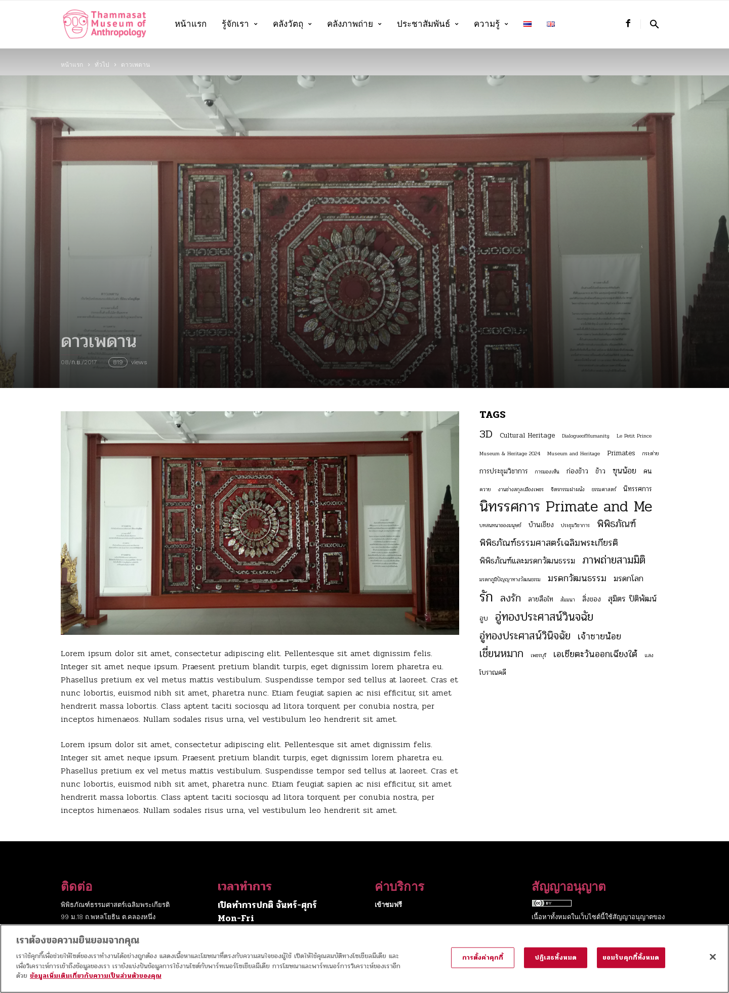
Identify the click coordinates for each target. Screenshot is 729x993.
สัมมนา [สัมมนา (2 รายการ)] (567, 599)
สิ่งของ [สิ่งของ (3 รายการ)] (591, 599)
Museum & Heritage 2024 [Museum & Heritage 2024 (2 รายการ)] (509, 453)
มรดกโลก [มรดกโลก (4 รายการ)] (628, 579)
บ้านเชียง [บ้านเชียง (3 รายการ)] (541, 525)
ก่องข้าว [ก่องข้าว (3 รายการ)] (577, 471)
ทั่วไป (102, 64)
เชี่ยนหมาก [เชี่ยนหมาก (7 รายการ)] (501, 653)
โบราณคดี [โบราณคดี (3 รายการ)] (492, 672)
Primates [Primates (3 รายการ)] (621, 453)
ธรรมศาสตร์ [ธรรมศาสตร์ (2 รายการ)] (604, 489)
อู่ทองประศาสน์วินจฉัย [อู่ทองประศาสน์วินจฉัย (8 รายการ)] (544, 617)
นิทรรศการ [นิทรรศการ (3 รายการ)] (637, 489)
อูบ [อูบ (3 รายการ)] (483, 618)
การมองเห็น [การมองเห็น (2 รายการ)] (547, 471)
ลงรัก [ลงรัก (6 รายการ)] (510, 598)
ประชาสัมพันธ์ (428, 24)
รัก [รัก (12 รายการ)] (486, 597)
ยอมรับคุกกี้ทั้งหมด (631, 965)
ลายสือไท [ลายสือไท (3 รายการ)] (540, 599)
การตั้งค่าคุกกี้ (482, 965)
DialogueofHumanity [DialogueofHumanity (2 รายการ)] (586, 435)
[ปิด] (713, 964)
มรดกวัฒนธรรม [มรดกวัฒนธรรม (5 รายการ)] (577, 578)
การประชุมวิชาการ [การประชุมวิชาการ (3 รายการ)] (503, 471)
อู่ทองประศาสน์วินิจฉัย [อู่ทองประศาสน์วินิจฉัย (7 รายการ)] (525, 636)
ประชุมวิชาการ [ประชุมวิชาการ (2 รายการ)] (575, 525)
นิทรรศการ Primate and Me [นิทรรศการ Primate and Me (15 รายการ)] (565, 507)
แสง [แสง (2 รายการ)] (649, 655)
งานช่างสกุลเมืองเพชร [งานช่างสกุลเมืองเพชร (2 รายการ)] (521, 489)
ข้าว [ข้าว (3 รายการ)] (600, 471)
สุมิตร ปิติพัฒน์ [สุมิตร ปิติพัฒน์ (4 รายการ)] (632, 599)
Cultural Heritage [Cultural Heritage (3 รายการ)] (527, 435)
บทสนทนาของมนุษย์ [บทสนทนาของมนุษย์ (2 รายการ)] (500, 525)
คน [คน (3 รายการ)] (647, 471)
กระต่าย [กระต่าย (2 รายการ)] (650, 453)
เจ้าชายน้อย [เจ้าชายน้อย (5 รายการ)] (599, 636)
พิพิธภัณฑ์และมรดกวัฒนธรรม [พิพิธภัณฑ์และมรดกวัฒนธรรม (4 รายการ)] (527, 561)
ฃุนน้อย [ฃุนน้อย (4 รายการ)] (624, 471)
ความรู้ (491, 24)
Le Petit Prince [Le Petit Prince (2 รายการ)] (634, 435)
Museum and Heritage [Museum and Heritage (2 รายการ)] (573, 453)
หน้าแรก (191, 24)
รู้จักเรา (240, 24)
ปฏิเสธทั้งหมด (556, 965)
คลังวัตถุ (292, 24)
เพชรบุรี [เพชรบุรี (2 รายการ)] (538, 655)
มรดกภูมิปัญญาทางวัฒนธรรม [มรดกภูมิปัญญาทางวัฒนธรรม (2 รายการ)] (510, 579)
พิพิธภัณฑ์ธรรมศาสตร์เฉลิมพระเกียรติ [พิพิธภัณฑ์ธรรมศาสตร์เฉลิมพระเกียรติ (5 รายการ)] (548, 543)
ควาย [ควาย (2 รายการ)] (485, 489)
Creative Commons (562, 929)
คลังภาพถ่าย (354, 24)
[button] (654, 24)
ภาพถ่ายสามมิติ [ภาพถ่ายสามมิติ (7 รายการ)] (613, 560)
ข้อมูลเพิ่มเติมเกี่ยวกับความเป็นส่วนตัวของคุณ (95, 983)
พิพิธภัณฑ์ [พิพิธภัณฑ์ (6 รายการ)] (616, 524)
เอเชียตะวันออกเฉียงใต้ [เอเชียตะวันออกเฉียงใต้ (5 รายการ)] (595, 654)
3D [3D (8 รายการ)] (486, 434)
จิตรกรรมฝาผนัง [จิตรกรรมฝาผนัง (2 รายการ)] (568, 489)
